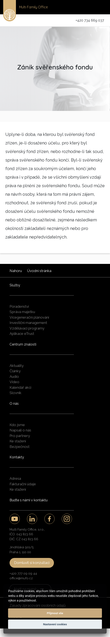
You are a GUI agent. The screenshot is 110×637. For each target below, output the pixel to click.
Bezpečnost (20, 446)
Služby (15, 285)
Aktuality (17, 365)
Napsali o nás (20, 430)
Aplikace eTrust (22, 333)
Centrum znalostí (23, 344)
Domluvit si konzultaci (31, 563)
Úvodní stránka (39, 271)
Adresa (15, 478)
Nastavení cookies (55, 624)
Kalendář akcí (20, 387)
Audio (14, 376)
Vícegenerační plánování (29, 317)
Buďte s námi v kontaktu (29, 500)
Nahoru (16, 271)
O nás (14, 404)
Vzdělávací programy (27, 328)
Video (14, 382)
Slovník (15, 393)
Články (15, 371)
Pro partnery (20, 436)
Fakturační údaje (23, 484)
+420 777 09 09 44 (23, 573)
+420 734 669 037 (90, 20)
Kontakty (17, 457)
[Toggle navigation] (101, 7)
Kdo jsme (17, 425)
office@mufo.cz (21, 578)
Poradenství (19, 306)
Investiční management (28, 323)
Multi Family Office (33, 7)
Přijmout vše (55, 613)
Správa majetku (22, 312)
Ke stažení (18, 441)
